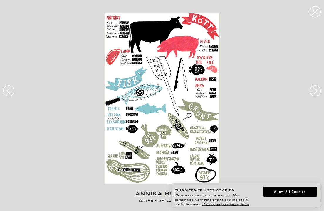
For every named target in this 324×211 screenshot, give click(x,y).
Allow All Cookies (289, 192)
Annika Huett (162, 194)
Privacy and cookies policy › (222, 205)
